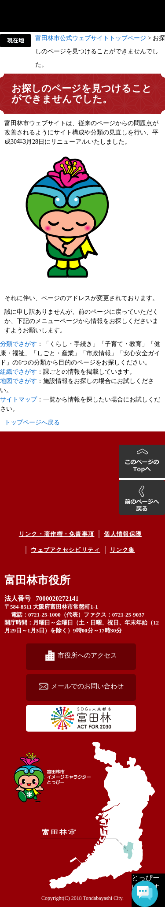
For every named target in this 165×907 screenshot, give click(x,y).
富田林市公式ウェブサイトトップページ (90, 38)
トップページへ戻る (32, 422)
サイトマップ (18, 399)
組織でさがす (18, 371)
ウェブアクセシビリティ (65, 549)
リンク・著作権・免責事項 (57, 534)
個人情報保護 (123, 534)
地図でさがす (18, 381)
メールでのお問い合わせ (87, 686)
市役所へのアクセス (87, 655)
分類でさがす (18, 344)
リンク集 (122, 549)
